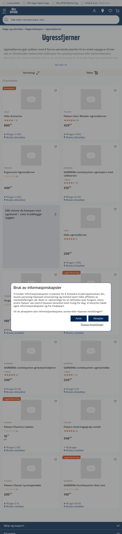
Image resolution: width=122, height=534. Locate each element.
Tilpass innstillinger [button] (92, 324)
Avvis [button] (79, 318)
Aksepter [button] (98, 318)
